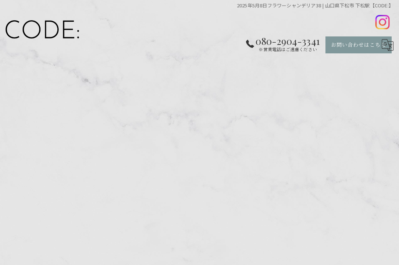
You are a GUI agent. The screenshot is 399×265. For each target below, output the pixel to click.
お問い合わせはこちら (358, 44)
